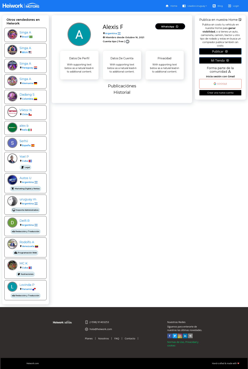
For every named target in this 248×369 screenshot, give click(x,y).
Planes (89, 338)
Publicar (220, 51)
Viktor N (26, 110)
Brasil (25, 36)
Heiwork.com (33, 363)
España (26, 145)
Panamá (27, 289)
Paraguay (27, 67)
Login (233, 6)
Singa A (25, 32)
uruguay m (28, 199)
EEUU (25, 52)
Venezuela (28, 246)
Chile (25, 114)
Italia (25, 129)
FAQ (116, 338)
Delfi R (25, 221)
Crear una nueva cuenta (220, 92)
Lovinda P (27, 285)
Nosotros (103, 338)
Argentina (28, 182)
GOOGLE (220, 83)
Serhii (24, 141)
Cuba (25, 160)
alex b (24, 126)
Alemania (27, 83)
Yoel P (24, 156)
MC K (24, 263)
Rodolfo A (27, 242)
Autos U (25, 178)
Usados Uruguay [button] (193, 6)
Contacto (130, 338)
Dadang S (27, 94)
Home (171, 6)
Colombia (27, 98)
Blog (217, 6)
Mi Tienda (220, 60)
